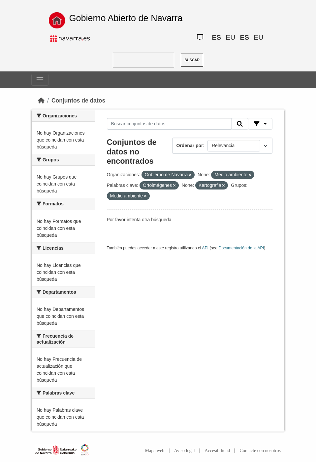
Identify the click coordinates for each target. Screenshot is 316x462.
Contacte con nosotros (260, 450)
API (205, 248)
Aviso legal (184, 450)
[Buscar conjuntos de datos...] (169, 124)
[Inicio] (41, 100)
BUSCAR (192, 60)
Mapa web (155, 450)
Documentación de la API (241, 248)
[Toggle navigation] (39, 80)
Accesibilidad (217, 450)
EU (230, 37)
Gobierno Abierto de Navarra (125, 18)
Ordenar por (189, 145)
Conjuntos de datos (78, 100)
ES (216, 37)
